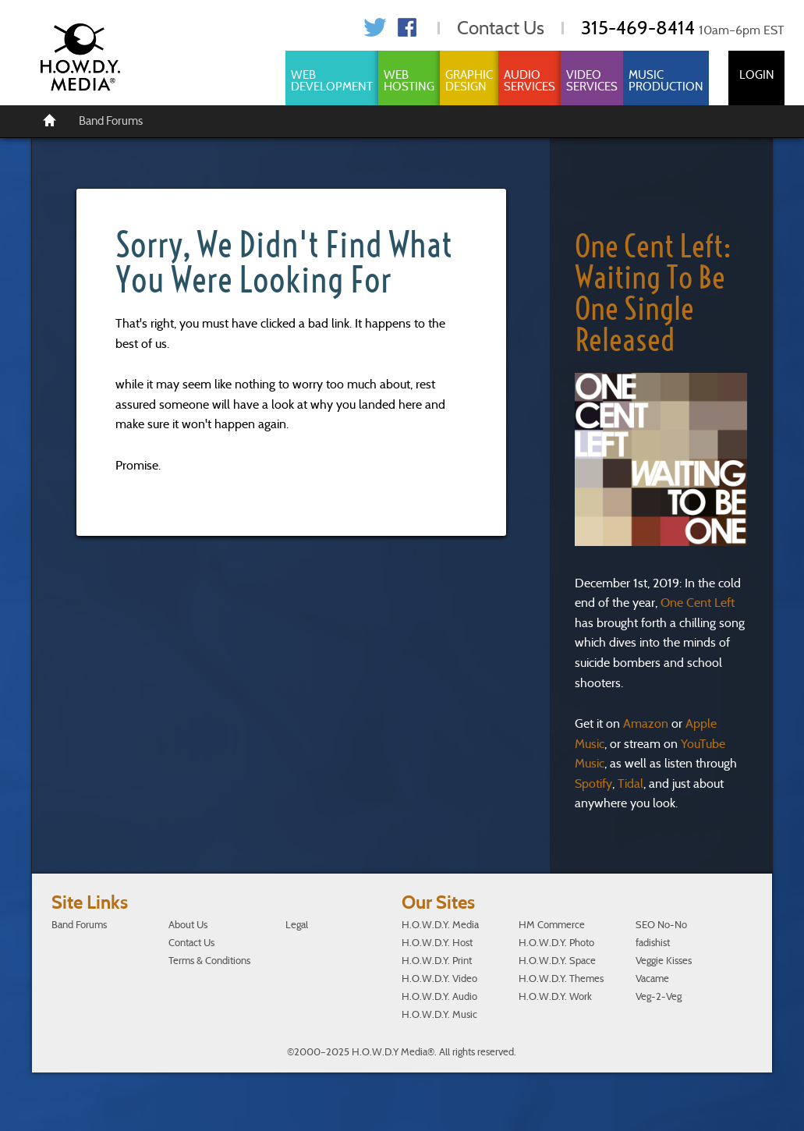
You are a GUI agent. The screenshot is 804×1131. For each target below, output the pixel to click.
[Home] (50, 119)
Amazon (645, 723)
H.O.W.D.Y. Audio (439, 996)
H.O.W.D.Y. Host (437, 942)
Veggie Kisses (664, 960)
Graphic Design (469, 81)
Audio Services (529, 81)
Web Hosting (409, 81)
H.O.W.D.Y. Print (437, 960)
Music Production (666, 81)
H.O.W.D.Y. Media (440, 924)
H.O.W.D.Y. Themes (561, 978)
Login (756, 75)
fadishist (653, 942)
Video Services (592, 81)
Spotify (593, 783)
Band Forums (111, 121)
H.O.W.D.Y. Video (439, 978)
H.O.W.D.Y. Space (557, 960)
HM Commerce (552, 924)
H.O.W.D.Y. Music (439, 1014)
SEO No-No (661, 924)
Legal (296, 924)
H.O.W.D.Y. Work (555, 996)
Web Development (332, 81)
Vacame (652, 978)
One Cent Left (698, 602)
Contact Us (500, 27)
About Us (187, 924)
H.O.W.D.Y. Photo (556, 942)
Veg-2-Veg (659, 996)
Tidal (630, 783)
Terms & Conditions (209, 960)
